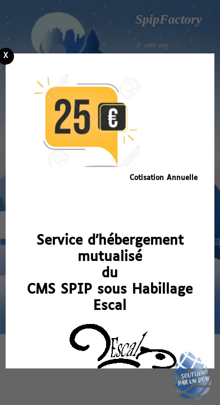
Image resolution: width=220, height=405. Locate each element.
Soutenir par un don (192, 377)
